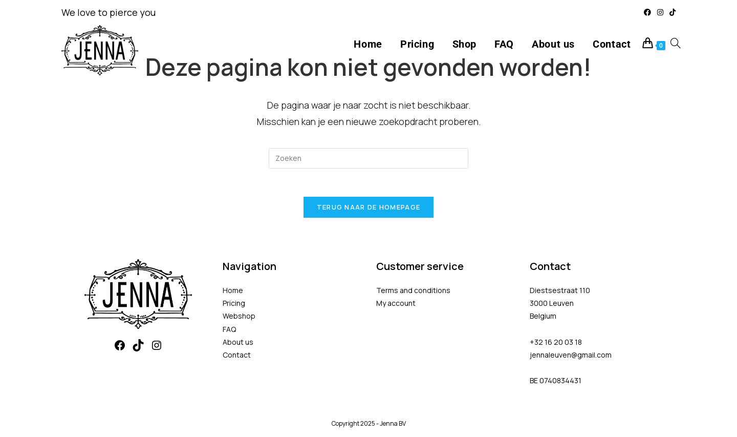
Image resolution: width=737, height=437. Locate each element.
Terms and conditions (413, 293)
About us (238, 344)
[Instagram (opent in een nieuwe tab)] (660, 12)
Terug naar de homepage (369, 210)
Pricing (234, 306)
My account (396, 306)
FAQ (229, 332)
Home (233, 293)
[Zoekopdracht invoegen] (368, 158)
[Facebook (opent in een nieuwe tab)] (647, 12)
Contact (237, 358)
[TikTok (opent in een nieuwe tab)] (671, 12)
